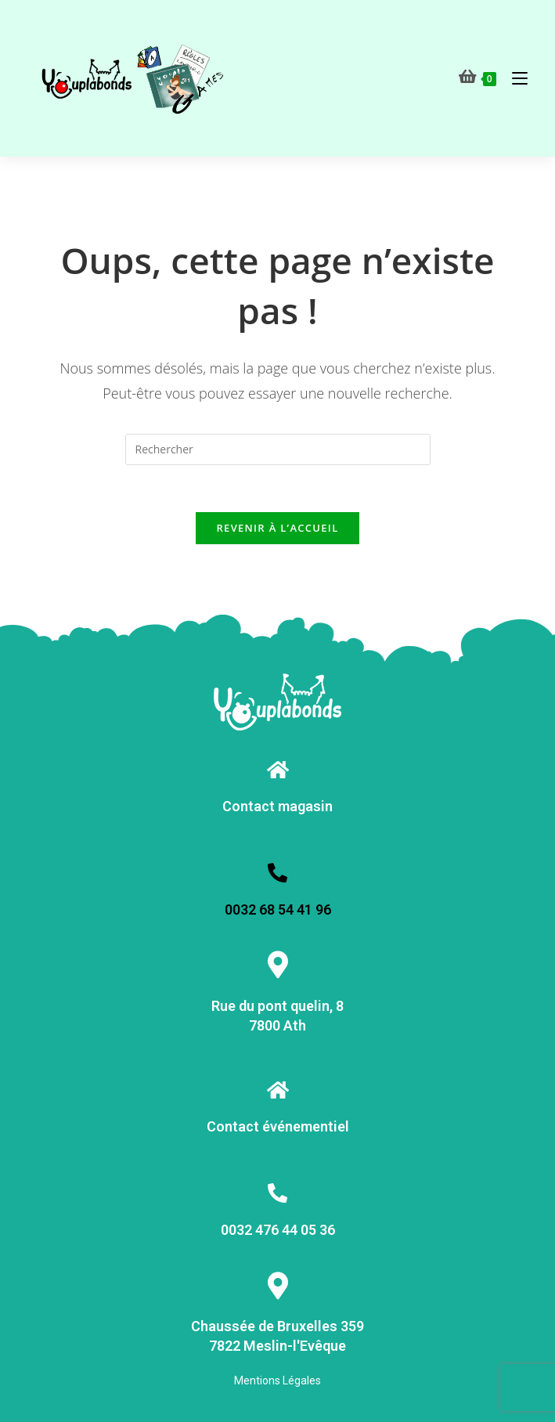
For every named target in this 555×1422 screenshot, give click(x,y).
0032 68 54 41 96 (278, 909)
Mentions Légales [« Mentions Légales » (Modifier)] (277, 1380)
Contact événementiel (278, 1126)
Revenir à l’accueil (277, 528)
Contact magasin (277, 806)
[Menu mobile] (514, 77)
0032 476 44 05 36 (278, 1230)
